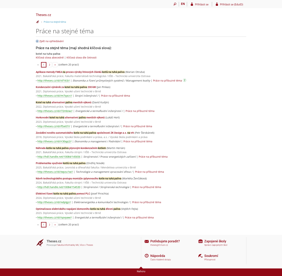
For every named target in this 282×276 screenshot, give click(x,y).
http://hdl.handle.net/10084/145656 (58, 156)
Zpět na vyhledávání (51, 41)
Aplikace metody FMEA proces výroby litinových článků (80, 72)
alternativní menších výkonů (63, 102)
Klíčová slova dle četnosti (82, 57)
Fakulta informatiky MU (68, 245)
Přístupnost (209, 259)
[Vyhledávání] (175, 4)
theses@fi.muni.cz (159, 245)
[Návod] (185, 80)
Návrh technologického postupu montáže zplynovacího (78, 178)
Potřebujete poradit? (165, 241)
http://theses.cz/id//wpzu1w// (55, 171)
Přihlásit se (201, 4)
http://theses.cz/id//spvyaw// (54, 217)
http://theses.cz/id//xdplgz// (54, 202)
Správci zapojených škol (215, 245)
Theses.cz (43, 15)
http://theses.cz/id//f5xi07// (53, 126)
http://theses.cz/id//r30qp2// (54, 141)
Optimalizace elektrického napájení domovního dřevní (78, 208)
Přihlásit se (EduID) (231, 4)
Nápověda (157, 256)
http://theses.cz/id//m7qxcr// (54, 95)
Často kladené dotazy (160, 259)
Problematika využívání (61, 163)
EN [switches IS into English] (183, 4)
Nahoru (141, 271)
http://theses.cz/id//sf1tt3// (53, 80)
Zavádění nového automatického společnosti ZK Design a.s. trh (85, 132)
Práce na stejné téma (55, 21)
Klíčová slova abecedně (50, 57)
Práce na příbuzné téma (167, 80)
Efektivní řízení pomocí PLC (63, 193)
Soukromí (211, 256)
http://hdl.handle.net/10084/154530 (58, 187)
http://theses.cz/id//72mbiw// (54, 111)
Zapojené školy (215, 241)
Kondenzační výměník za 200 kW (66, 87)
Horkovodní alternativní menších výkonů (70, 117)
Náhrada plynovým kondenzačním (71, 148)
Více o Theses (86, 245)
